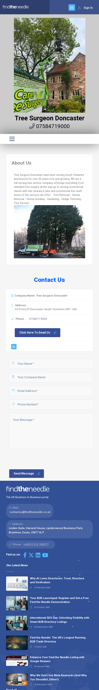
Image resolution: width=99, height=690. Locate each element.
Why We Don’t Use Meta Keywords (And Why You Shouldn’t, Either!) (58, 677)
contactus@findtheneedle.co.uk (30, 512)
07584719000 (49, 126)
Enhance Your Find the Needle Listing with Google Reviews (57, 659)
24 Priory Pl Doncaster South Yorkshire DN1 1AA (46, 309)
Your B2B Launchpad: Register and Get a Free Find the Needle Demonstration (59, 600)
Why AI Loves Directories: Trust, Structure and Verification (57, 580)
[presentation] (36, 459)
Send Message (27, 473)
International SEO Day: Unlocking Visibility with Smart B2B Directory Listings (59, 619)
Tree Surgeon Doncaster (49, 118)
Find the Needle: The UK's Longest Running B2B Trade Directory (58, 639)
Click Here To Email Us (38, 332)
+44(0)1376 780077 (36, 544)
